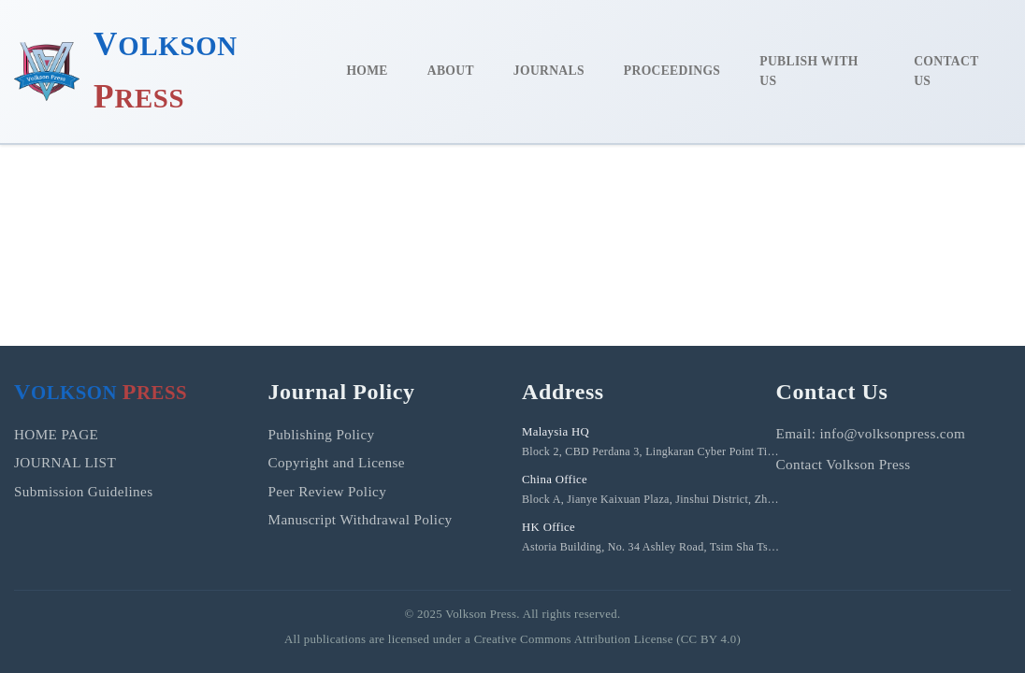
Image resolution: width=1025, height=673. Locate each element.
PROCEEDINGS (672, 71)
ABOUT (450, 71)
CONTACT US (946, 71)
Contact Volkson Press (843, 464)
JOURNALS (549, 71)
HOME (366, 71)
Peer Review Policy (327, 491)
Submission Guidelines (83, 491)
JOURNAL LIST (65, 462)
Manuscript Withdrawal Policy (360, 519)
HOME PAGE (56, 434)
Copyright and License (336, 462)
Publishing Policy (321, 434)
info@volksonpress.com (892, 433)
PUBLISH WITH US (808, 71)
